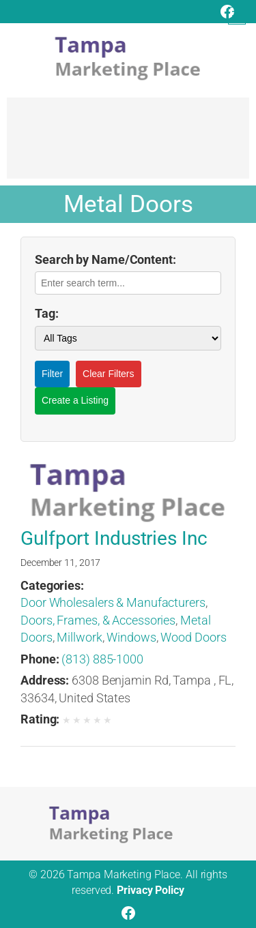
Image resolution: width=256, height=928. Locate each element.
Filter (52, 373)
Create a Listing (75, 400)
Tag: (47, 313)
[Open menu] (237, 16)
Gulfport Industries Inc (114, 539)
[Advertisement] (128, 144)
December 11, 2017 (60, 562)
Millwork (79, 637)
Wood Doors (193, 637)
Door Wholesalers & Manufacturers (112, 602)
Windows (131, 637)
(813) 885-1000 (102, 659)
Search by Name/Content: (105, 259)
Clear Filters (108, 373)
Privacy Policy (150, 890)
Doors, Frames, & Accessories (97, 620)
